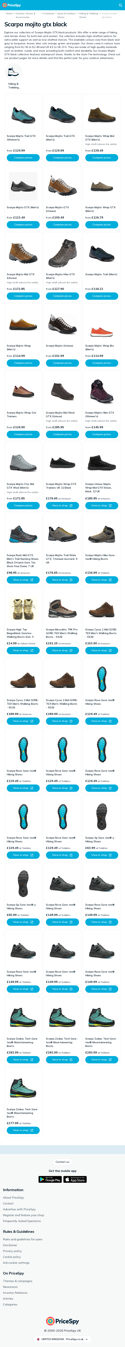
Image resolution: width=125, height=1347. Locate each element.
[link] (23, 129)
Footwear (48, 13)
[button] (62, 1162)
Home (9, 13)
